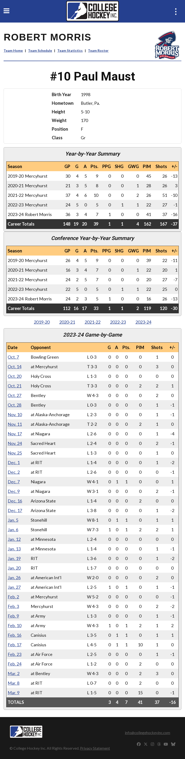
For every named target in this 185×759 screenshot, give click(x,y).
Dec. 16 (15, 500)
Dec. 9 (14, 491)
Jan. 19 (14, 558)
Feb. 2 (13, 596)
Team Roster (98, 50)
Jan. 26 (14, 577)
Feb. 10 (14, 625)
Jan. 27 (14, 587)
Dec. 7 (14, 481)
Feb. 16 (14, 635)
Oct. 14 (14, 366)
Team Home (13, 50)
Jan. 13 (14, 548)
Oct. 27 (14, 395)
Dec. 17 (15, 510)
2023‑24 (143, 322)
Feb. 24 (14, 663)
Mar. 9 (13, 692)
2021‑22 (92, 322)
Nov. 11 (15, 424)
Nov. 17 (15, 433)
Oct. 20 (14, 376)
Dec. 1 (14, 462)
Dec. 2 (14, 472)
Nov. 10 (15, 414)
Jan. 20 (14, 568)
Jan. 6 (13, 529)
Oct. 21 (14, 385)
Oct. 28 (14, 405)
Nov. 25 (15, 452)
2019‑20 (42, 322)
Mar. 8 (13, 683)
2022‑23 (118, 322)
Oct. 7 (13, 357)
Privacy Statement (95, 748)
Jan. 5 (13, 520)
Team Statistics (70, 50)
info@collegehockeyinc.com (147, 732)
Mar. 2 (13, 673)
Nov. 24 (15, 443)
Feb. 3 (13, 606)
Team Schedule (40, 50)
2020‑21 (67, 322)
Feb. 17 (14, 644)
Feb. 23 (14, 654)
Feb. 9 (13, 616)
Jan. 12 (14, 539)
